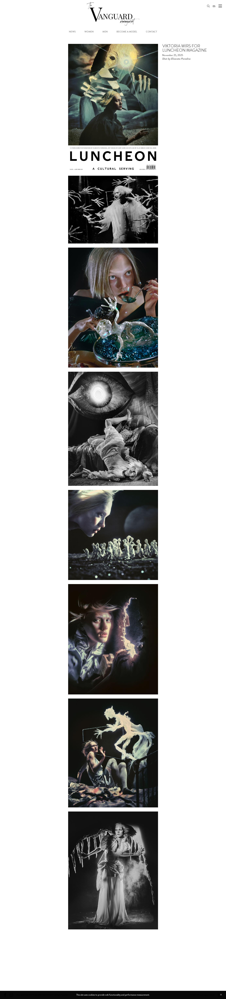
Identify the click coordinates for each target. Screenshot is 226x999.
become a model (127, 31)
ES (214, 6)
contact (151, 31)
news (72, 31)
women (89, 31)
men (105, 31)
